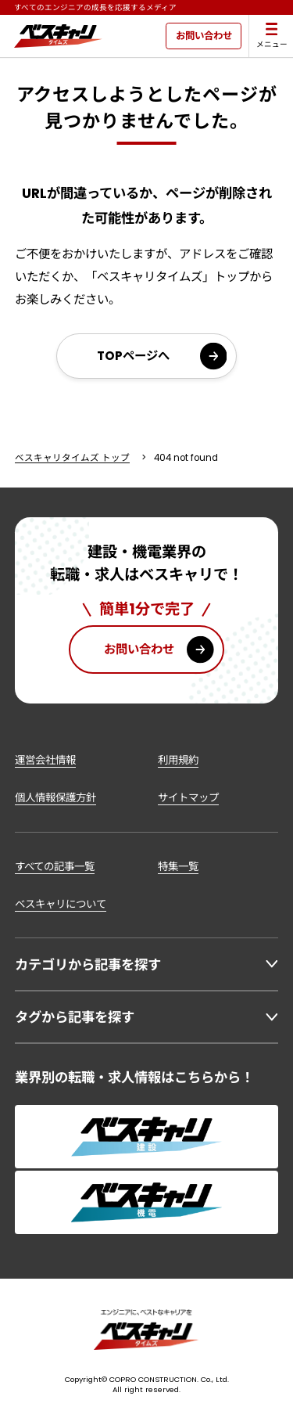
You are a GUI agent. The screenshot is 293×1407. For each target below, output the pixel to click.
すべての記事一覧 (55, 866)
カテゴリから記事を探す (88, 964)
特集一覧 (178, 866)
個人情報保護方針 (55, 797)
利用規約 (178, 760)
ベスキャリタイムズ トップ (72, 458)
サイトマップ (188, 797)
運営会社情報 (45, 760)
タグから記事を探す (74, 1017)
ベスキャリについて (60, 904)
